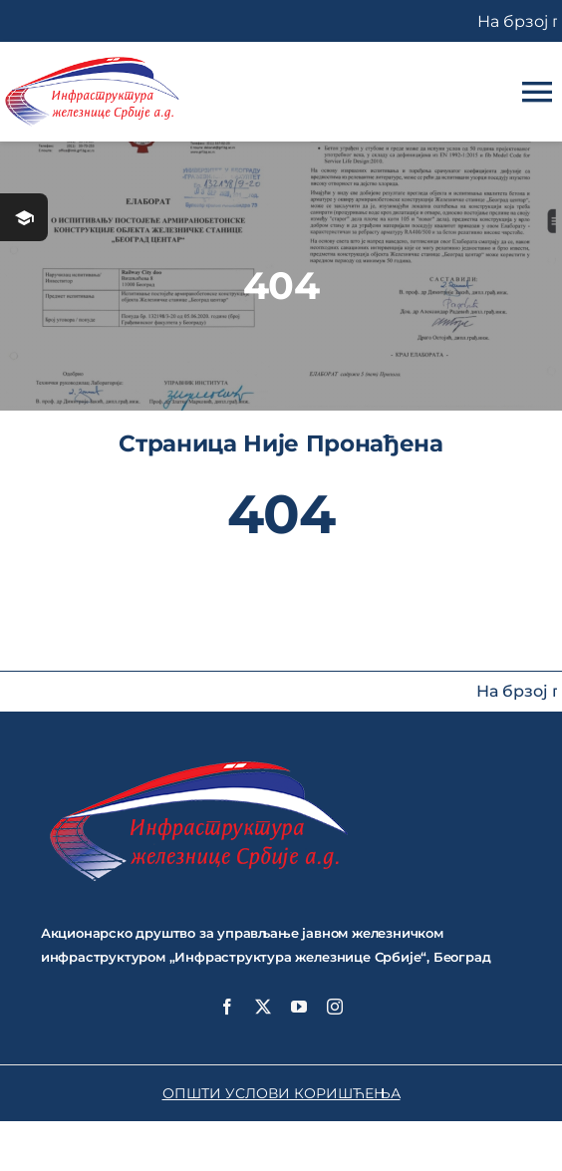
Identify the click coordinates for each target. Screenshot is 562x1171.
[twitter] (263, 1007)
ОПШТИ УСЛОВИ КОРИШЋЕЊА (281, 1093)
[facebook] (227, 1007)
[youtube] (299, 1007)
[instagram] (335, 1007)
